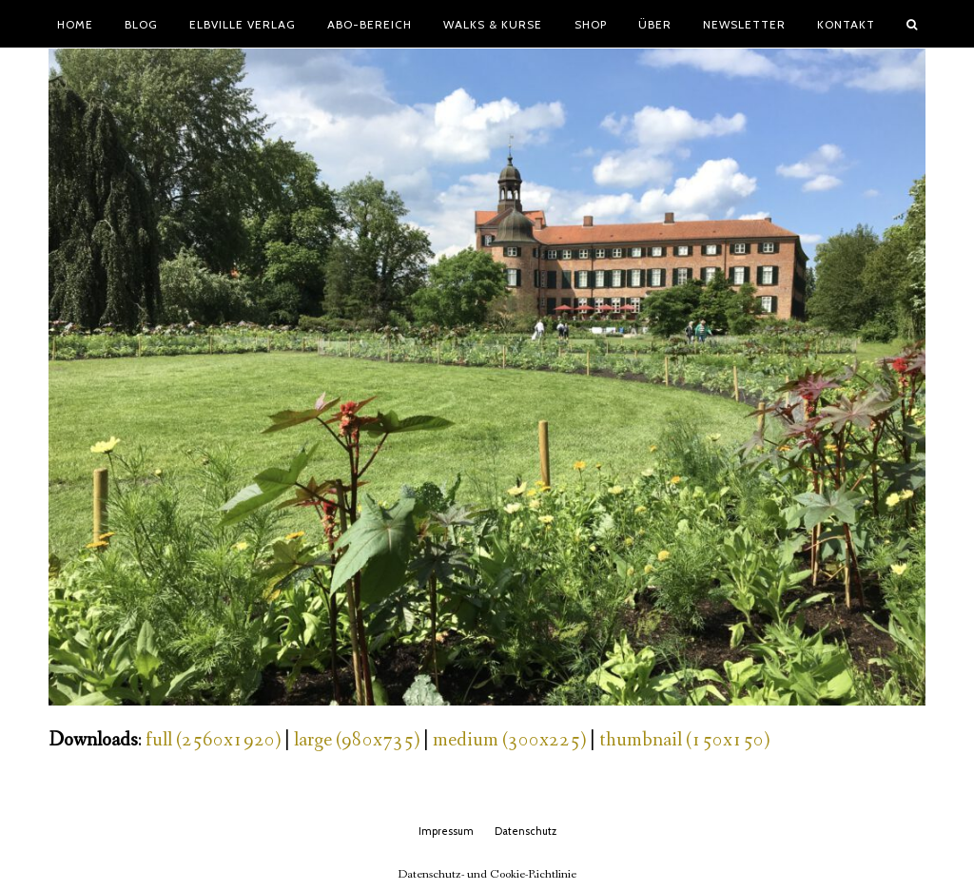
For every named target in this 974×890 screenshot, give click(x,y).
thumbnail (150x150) (684, 740)
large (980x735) (356, 740)
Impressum (446, 831)
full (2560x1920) (213, 740)
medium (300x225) (509, 740)
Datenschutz (525, 831)
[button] (912, 24)
